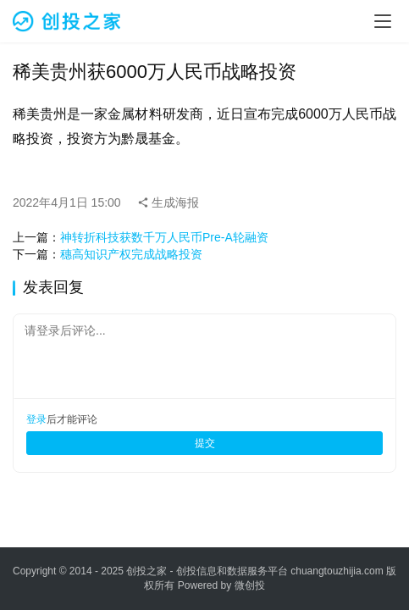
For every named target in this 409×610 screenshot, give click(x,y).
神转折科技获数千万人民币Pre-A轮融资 (164, 237)
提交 (205, 443)
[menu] (383, 21)
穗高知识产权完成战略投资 (131, 254)
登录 (36, 419)
